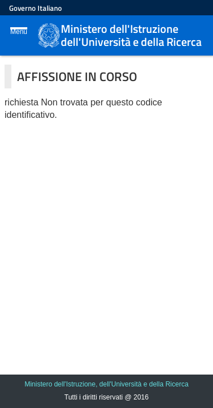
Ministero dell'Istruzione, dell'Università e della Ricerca (106, 384)
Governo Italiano (35, 8)
